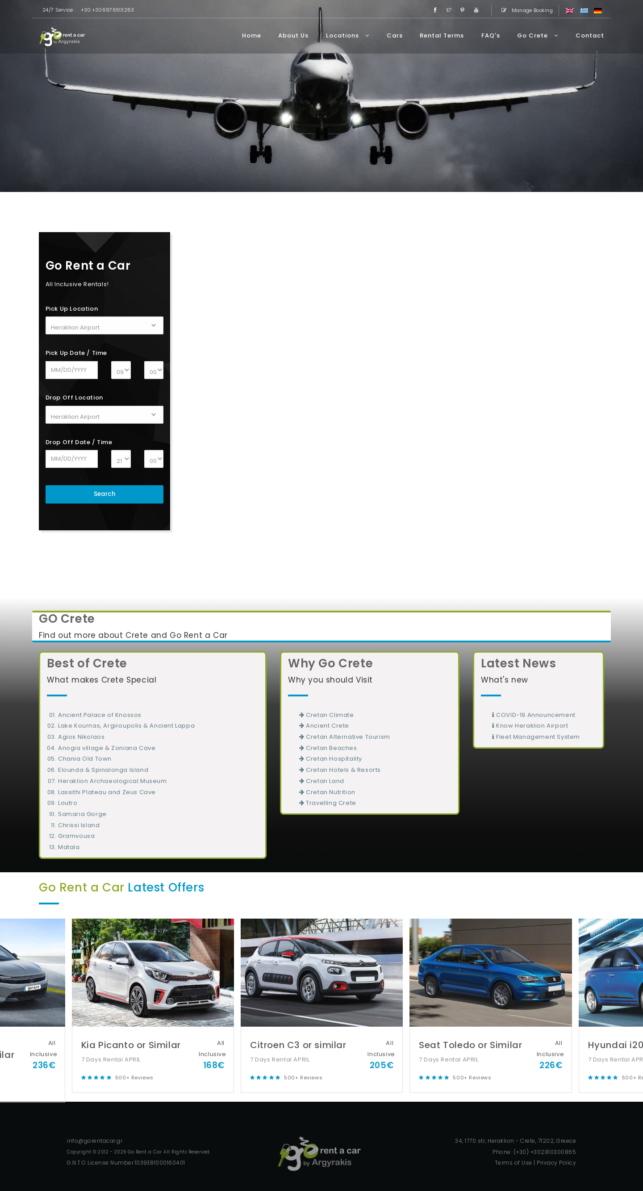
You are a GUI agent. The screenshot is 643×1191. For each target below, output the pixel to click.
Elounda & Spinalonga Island (103, 770)
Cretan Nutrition (327, 792)
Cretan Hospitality (330, 758)
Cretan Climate (326, 715)
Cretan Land (321, 781)
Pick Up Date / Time (76, 353)
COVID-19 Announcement (534, 715)
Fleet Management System (536, 737)
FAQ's (490, 35)
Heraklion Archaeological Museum (112, 781)
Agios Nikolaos (81, 737)
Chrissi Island (79, 825)
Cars (395, 35)
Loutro (68, 803)
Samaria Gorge (82, 814)
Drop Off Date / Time (79, 442)
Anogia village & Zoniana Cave (106, 748)
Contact (590, 35)
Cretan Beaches (328, 748)
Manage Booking (525, 10)
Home (251, 35)
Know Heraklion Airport (530, 725)
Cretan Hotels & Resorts (340, 770)
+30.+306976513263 (107, 9)
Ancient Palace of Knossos (100, 715)
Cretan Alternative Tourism (344, 737)
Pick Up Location (72, 308)
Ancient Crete (324, 725)
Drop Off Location (74, 397)
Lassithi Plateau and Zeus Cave (107, 792)
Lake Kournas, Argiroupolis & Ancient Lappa (126, 725)
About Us (293, 35)
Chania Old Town (85, 758)
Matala (69, 847)
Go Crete (537, 35)
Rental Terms (442, 35)
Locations (347, 35)
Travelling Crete (327, 803)
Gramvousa (76, 836)
